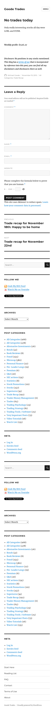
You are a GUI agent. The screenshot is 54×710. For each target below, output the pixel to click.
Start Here (9, 667)
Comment (9, 107)
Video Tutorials (14, 418)
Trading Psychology (16, 405)
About (7, 697)
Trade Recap (18, 78)
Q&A (9, 374)
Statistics (11, 381)
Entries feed (12, 446)
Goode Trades (14, 9)
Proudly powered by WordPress (29, 705)
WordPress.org (14, 452)
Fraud (9, 356)
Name (7, 144)
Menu (45, 9)
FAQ (6, 679)
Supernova (12, 391)
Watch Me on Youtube (18, 289)
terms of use (24, 62)
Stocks (10, 387)
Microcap (11, 360)
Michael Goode (14, 75)
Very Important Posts (17, 415)
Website (8, 168)
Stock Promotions (15, 384)
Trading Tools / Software (19, 412)
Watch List (12, 422)
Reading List (10, 673)
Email (8, 156)
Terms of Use (10, 691)
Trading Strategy (15, 408)
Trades (10, 401)
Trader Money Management (20, 398)
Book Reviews (13, 353)
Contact (8, 685)
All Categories (13, 339)
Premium (11, 370)
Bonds (10, 350)
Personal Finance (15, 363)
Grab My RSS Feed (16, 286)
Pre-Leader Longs (15, 367)
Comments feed (14, 449)
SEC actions (12, 377)
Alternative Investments (19, 346)
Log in (10, 442)
